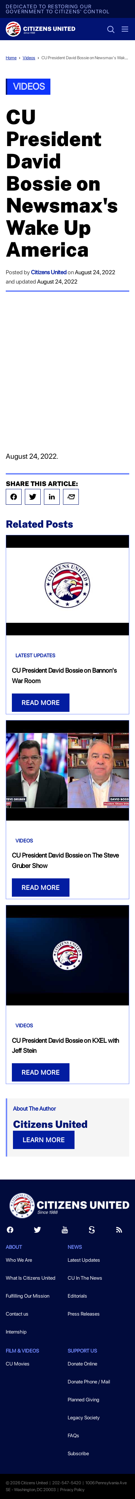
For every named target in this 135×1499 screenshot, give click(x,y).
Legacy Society (84, 1417)
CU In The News (85, 1278)
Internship (16, 1332)
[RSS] (119, 1231)
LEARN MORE (44, 1140)
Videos (29, 57)
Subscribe (78, 1453)
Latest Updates (35, 655)
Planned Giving (83, 1399)
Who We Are (19, 1260)
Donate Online (82, 1364)
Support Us (82, 1351)
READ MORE (41, 702)
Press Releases (84, 1314)
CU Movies (18, 1364)
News (75, 1247)
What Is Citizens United (30, 1278)
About (14, 1247)
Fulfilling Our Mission (27, 1296)
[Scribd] (91, 1231)
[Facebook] (10, 1231)
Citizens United (49, 272)
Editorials (77, 1296)
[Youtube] (64, 1231)
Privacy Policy (72, 1489)
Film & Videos (22, 1351)
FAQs (73, 1435)
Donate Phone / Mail (89, 1381)
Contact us (17, 1314)
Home (11, 57)
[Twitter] (37, 1231)
